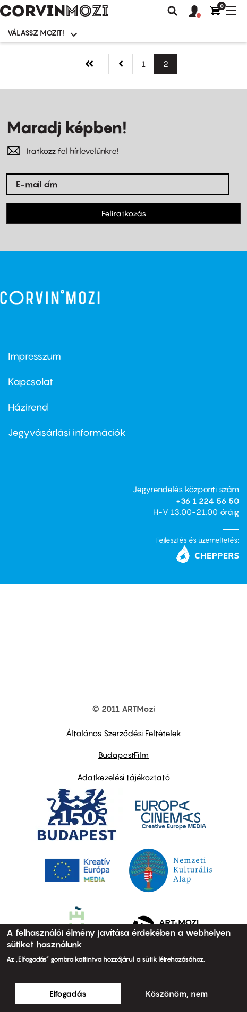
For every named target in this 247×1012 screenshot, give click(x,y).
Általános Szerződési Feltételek (123, 733)
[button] (199, 12)
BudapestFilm (123, 755)
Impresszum (34, 356)
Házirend (28, 407)
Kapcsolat (30, 381)
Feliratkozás (123, 213)
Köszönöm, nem (177, 993)
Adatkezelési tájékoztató (123, 777)
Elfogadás (68, 993)
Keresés (172, 11)
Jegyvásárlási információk (67, 432)
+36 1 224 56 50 (207, 500)
